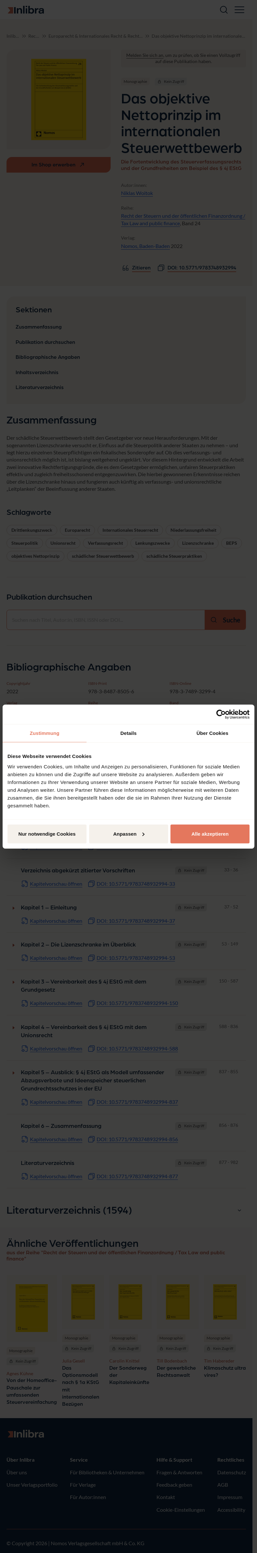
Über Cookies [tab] (212, 733)
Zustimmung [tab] (45, 733)
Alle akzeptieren (209, 833)
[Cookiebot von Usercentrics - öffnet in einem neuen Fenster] (221, 714)
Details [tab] (128, 733)
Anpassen (128, 833)
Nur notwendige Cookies (47, 833)
